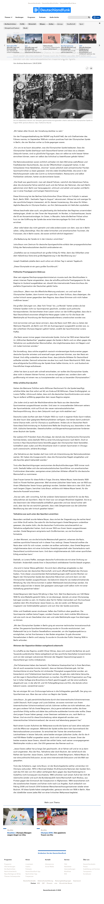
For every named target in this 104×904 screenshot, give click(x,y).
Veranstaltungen (69, 869)
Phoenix (49, 883)
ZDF (43, 883)
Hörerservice (49, 864)
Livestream (29, 864)
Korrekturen (87, 874)
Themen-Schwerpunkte (12, 876)
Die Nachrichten (9, 869)
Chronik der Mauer (65, 883)
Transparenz (87, 871)
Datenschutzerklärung (45, 881)
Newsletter (67, 866)
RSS (65, 874)
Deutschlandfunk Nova (68, 3)
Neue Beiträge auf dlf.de (12, 874)
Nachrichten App (31, 874)
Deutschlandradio (34, 3)
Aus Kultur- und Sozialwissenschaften (24, 24)
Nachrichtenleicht (10, 871)
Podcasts (42, 17)
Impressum (77, 881)
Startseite (6, 24)
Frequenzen (29, 876)
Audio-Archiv (54, 17)
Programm (31, 17)
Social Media (49, 866)
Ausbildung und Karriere (91, 869)
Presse (85, 866)
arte (55, 883)
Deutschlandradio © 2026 (52, 890)
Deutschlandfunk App (32, 871)
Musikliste (67, 871)
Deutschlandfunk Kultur (50, 3)
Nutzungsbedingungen (63, 881)
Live (96, 17)
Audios (27, 866)
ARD (38, 883)
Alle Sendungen (9, 866)
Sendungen (19, 17)
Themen (7, 17)
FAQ (65, 864)
